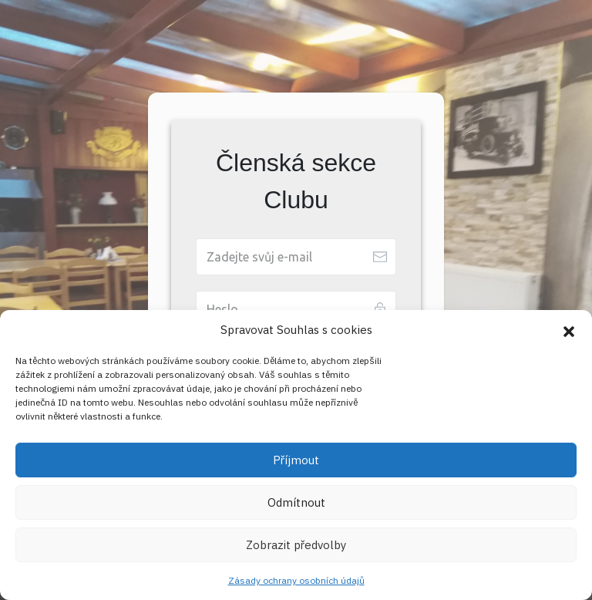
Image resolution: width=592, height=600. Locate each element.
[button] (569, 330)
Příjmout (296, 460)
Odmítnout (296, 502)
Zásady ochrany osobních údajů (296, 580)
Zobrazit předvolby (296, 545)
